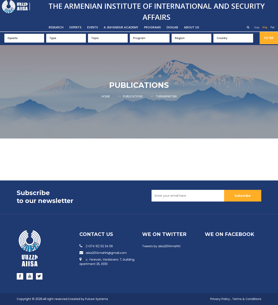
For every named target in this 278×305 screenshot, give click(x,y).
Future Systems (96, 299)
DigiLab (172, 27)
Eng (265, 27)
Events (92, 27)
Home (106, 96)
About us (191, 27)
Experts (75, 27)
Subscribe (243, 196)
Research (56, 27)
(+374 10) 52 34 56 (96, 246)
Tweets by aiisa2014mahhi (161, 246)
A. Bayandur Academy (121, 27)
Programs (152, 27)
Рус (272, 27)
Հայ (256, 27)
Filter (268, 38)
